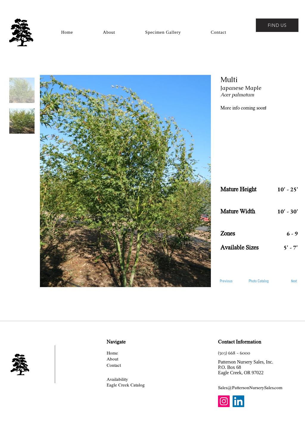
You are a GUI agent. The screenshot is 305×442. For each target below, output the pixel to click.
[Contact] (114, 365)
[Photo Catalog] (259, 281)
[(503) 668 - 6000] (234, 353)
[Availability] (117, 379)
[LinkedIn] (238, 401)
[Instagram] (224, 401)
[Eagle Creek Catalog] (126, 385)
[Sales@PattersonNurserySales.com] (250, 387)
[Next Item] (200, 181)
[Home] (112, 353)
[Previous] (231, 281)
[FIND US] (277, 25)
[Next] (287, 281)
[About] (112, 359)
